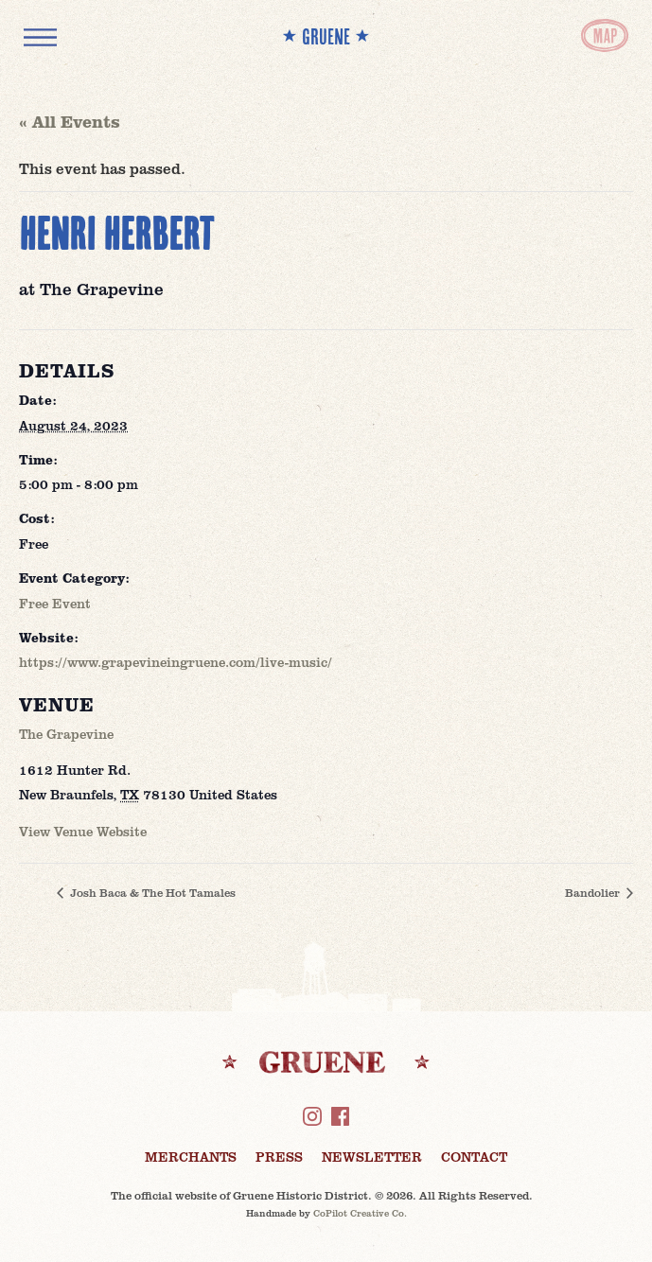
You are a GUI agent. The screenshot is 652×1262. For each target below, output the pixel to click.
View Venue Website (83, 831)
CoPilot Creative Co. (360, 1212)
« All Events (69, 121)
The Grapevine (66, 734)
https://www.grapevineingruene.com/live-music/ (175, 662)
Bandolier (594, 892)
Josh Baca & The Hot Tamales (151, 892)
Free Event (55, 603)
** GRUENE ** (326, 36)
